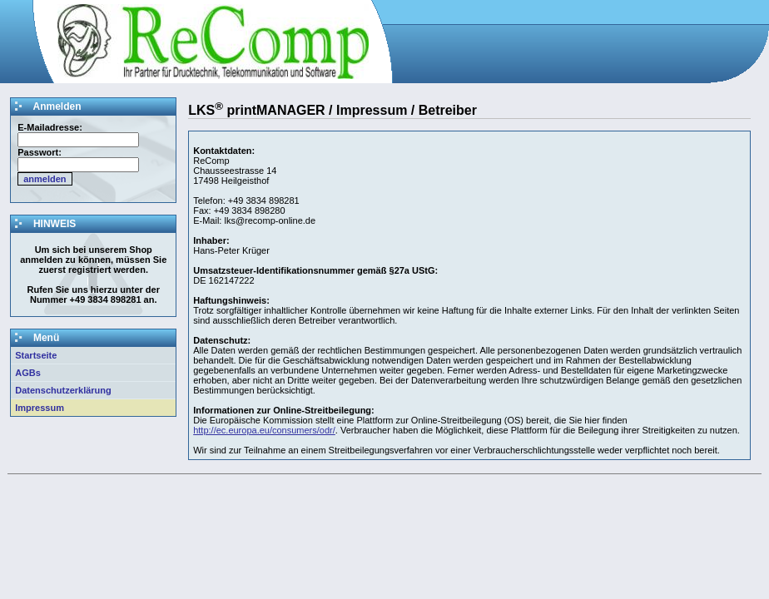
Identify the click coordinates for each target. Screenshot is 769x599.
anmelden (44, 179)
